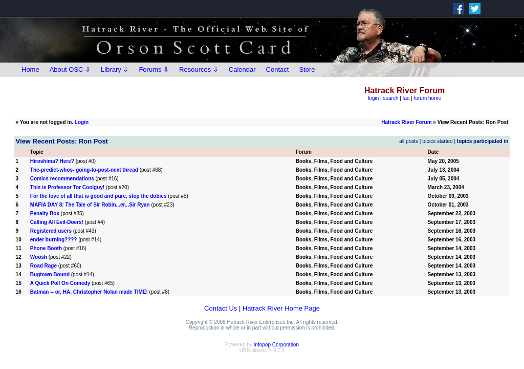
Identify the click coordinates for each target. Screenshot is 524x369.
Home (30, 69)
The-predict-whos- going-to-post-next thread (84, 170)
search (390, 98)
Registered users (51, 231)
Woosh (38, 257)
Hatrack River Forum (406, 122)
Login (82, 122)
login (373, 98)
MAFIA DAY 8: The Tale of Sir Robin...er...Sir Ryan (90, 205)
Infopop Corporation (276, 344)
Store (307, 69)
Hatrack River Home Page (281, 308)
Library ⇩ (114, 69)
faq (406, 98)
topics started (437, 141)
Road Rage (43, 266)
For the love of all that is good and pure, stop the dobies (98, 196)
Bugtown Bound (50, 274)
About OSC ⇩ (70, 69)
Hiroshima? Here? (52, 161)
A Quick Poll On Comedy (61, 283)
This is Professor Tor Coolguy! (67, 187)
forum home (427, 98)
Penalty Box (44, 213)
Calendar (242, 69)
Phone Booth (46, 248)
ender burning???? (53, 239)
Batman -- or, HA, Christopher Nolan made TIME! (89, 292)
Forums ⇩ (154, 69)
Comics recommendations (62, 178)
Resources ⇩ (199, 69)
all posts (408, 141)
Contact (277, 69)
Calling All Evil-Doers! (56, 222)
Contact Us (220, 308)
